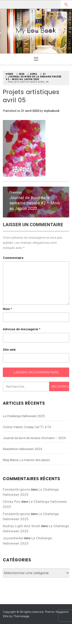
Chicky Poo (11, 501)
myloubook (51, 111)
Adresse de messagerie (21, 329)
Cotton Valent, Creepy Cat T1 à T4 (27, 427)
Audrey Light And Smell (21, 526)
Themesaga (21, 616)
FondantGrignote (16, 489)
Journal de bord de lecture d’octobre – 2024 (34, 438)
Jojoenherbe (13, 538)
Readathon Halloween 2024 (22, 449)
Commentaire (13, 258)
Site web (9, 349)
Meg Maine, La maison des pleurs (26, 460)
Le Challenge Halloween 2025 (24, 416)
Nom (7, 309)
